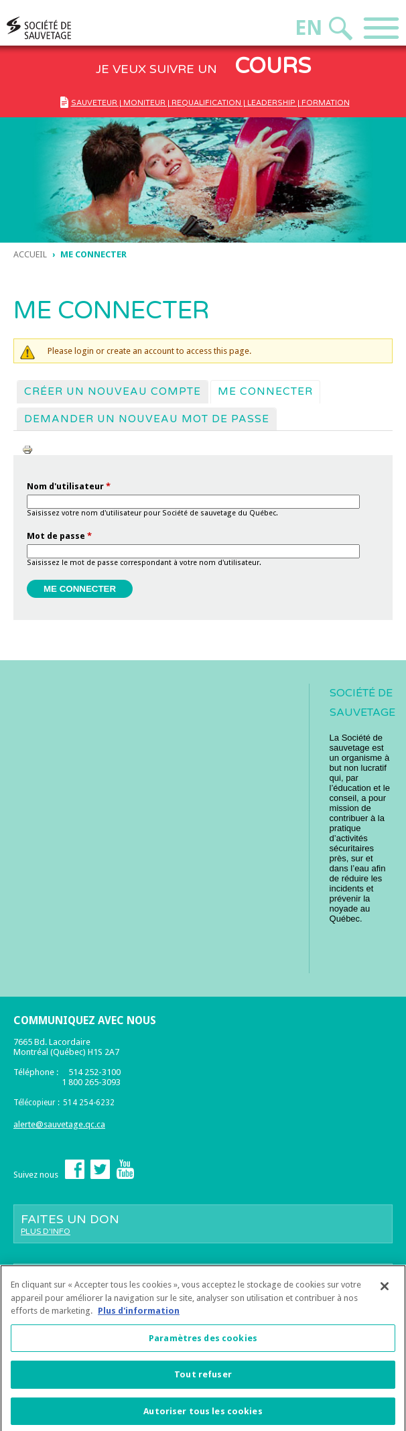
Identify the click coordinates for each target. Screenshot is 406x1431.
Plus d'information (139, 1316)
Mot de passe (59, 536)
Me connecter (269, 390)
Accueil (30, 254)
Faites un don (203, 1224)
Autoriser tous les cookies (202, 1416)
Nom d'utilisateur (69, 486)
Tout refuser (203, 1380)
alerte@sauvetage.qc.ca (59, 1124)
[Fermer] (384, 1291)
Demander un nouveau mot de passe (146, 419)
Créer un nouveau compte (112, 391)
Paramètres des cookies (203, 1343)
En (308, 28)
